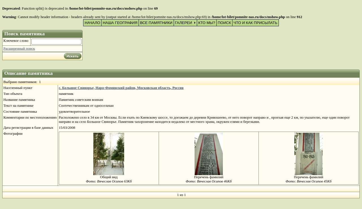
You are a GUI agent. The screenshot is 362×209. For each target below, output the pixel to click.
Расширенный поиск (19, 49)
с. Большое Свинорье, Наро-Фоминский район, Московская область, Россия (121, 88)
